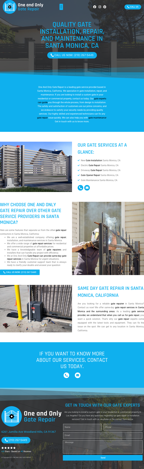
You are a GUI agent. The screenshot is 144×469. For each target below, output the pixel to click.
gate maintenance (97, 117)
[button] (61, 7)
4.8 (2, 451)
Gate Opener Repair (90, 175)
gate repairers (54, 249)
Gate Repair (94, 165)
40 (22, 451)
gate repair (42, 117)
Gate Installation (94, 160)
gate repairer (117, 303)
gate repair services (42, 243)
